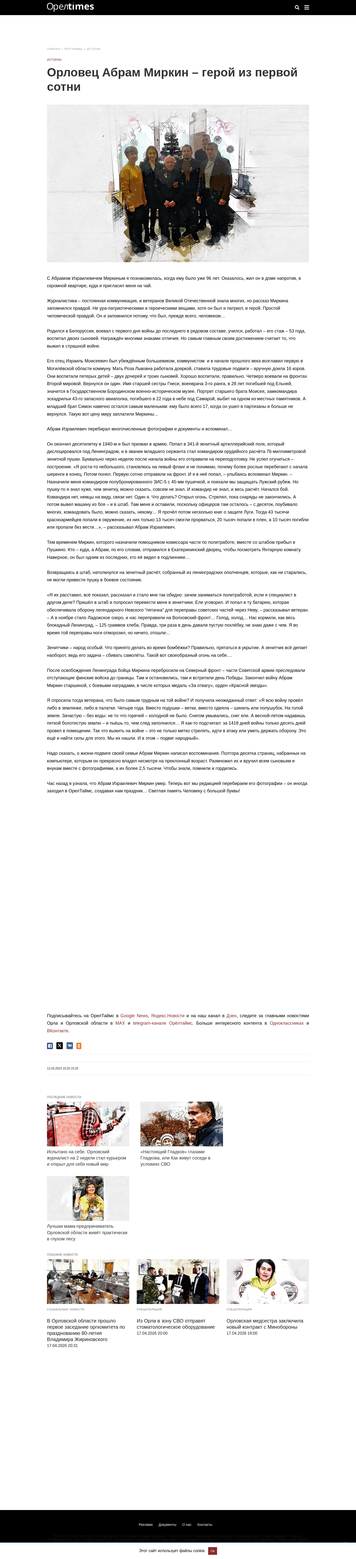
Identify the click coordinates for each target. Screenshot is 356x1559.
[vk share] (70, 1045)
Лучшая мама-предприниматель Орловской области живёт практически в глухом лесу (87, 1232)
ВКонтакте (57, 1030)
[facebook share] (50, 1046)
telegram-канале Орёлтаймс (162, 1023)
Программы (73, 49)
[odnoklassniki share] (78, 1046)
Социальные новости (65, 1309)
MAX (120, 1023)
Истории (94, 49)
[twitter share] (59, 1045)
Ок (213, 1551)
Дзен (231, 1015)
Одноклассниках (287, 1023)
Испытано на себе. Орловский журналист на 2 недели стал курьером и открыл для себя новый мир (86, 1158)
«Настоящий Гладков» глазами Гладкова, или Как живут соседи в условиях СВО (175, 1158)
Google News (134, 1015)
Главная (53, 49)
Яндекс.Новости (167, 1015)
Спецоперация (149, 1309)
